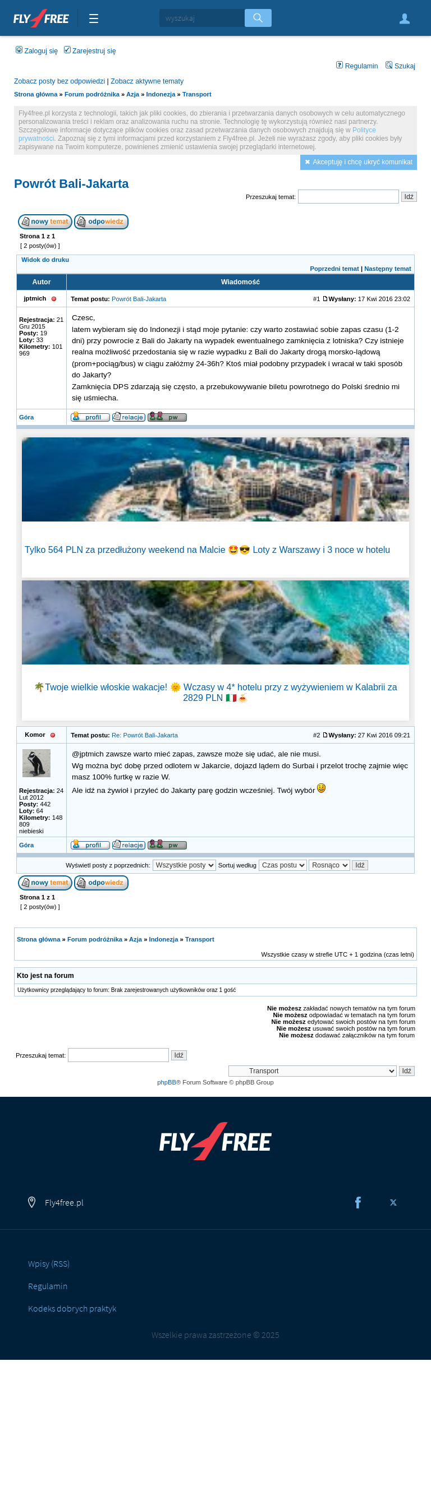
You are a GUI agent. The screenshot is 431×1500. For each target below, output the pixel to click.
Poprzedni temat (334, 268)
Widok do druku (45, 259)
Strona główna (35, 94)
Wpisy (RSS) (49, 1263)
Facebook (358, 1202)
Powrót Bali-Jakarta (71, 184)
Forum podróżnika (92, 94)
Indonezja (161, 94)
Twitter (393, 1202)
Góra (26, 417)
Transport (197, 94)
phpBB (166, 1082)
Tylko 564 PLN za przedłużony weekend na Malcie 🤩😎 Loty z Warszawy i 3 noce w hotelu (207, 550)
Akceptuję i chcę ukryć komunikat (362, 162)
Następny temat (387, 268)
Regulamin (357, 66)
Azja (132, 94)
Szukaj (400, 66)
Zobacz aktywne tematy (147, 81)
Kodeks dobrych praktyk (72, 1308)
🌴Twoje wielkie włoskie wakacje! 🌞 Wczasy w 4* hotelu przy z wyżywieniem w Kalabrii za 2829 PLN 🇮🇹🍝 (215, 692)
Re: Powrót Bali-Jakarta (145, 735)
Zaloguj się (404, 18)
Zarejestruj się (90, 51)
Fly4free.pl (41, 17)
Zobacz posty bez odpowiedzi (59, 81)
